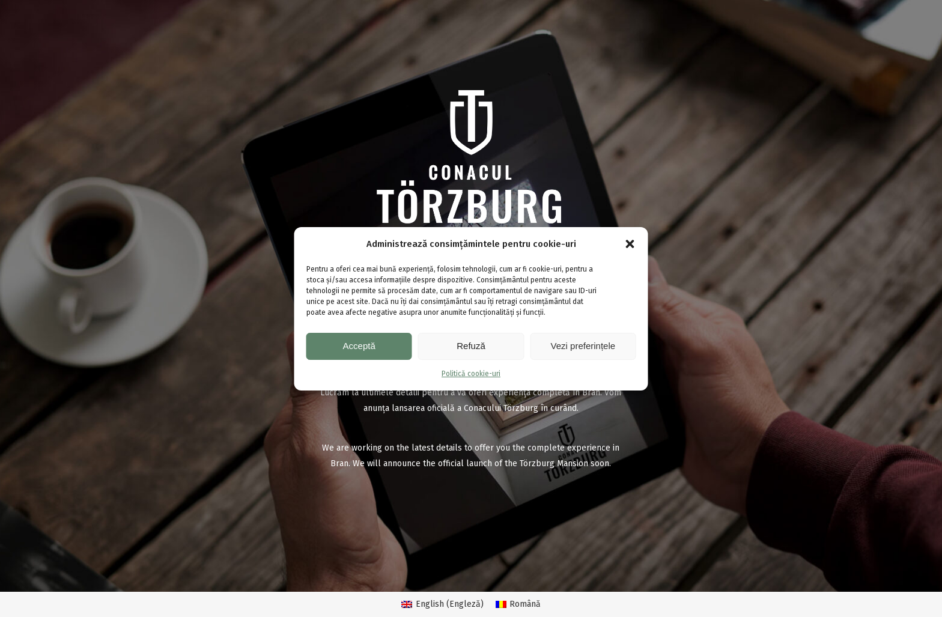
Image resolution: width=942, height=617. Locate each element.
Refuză (471, 346)
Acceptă (359, 346)
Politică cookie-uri (471, 373)
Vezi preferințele (583, 346)
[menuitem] (442, 604)
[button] (630, 244)
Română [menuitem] (525, 604)
